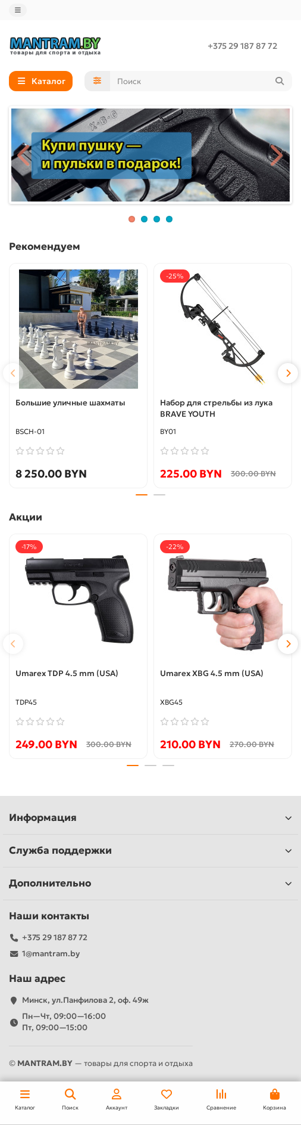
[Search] (201, 81)
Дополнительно (150, 883)
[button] (13, 373)
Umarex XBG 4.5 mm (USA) (212, 673)
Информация (150, 817)
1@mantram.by (51, 954)
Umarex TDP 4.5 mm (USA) (66, 673)
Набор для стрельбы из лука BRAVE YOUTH (216, 408)
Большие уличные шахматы (70, 403)
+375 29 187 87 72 (242, 46)
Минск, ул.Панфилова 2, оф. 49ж (85, 1000)
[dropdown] (18, 10)
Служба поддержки (150, 850)
